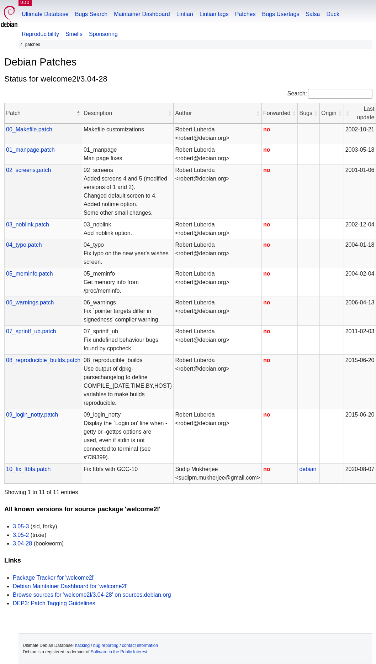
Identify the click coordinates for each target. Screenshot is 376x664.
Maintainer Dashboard (142, 14)
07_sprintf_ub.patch (31, 331)
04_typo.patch (24, 245)
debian (307, 469)
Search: (297, 93)
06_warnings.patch (30, 302)
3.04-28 (22, 543)
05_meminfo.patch (29, 274)
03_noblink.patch (27, 224)
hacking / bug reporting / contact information (116, 645)
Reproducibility (40, 34)
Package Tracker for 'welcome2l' (53, 578)
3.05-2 (21, 535)
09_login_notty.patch (32, 415)
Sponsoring (103, 34)
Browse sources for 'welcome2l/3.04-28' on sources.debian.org (92, 595)
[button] (78, 113)
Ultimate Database (45, 14)
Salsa (313, 14)
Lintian (184, 14)
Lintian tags (214, 14)
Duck (332, 14)
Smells (74, 34)
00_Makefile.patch (29, 129)
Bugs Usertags (280, 14)
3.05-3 (21, 526)
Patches (245, 14)
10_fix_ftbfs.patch (28, 469)
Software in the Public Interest (119, 651)
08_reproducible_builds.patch (43, 360)
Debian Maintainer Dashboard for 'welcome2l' (70, 586)
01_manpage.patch (30, 150)
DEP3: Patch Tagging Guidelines (54, 603)
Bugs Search (91, 14)
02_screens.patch (28, 170)
